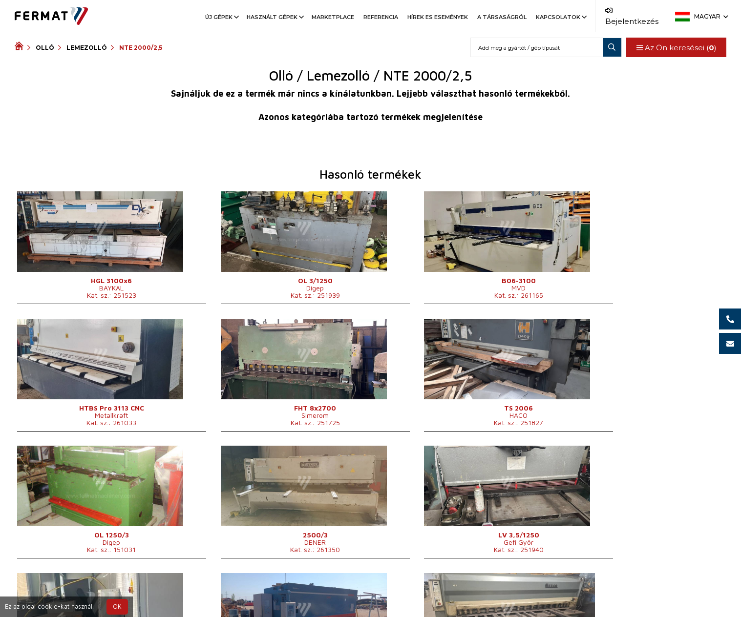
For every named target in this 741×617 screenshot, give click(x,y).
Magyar (710, 16)
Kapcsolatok (560, 17)
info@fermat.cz (378, 601)
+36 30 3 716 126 (442, 589)
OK (117, 606)
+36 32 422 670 (309, 589)
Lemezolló (86, 47)
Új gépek (221, 17)
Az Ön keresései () (676, 47)
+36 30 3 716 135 (384, 589)
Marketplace (333, 17)
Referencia (380, 17)
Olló (45, 47)
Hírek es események (437, 17)
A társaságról (502, 17)
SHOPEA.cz (89, 589)
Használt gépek (274, 17)
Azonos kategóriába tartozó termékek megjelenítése (370, 117)
